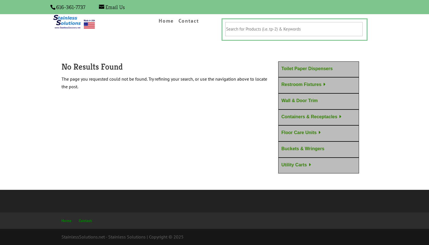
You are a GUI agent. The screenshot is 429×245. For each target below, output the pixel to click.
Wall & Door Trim (299, 100)
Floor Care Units (299, 132)
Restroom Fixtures (301, 84)
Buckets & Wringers (302, 148)
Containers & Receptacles (309, 116)
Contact (189, 21)
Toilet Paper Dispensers (307, 68)
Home (166, 21)
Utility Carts (294, 164)
